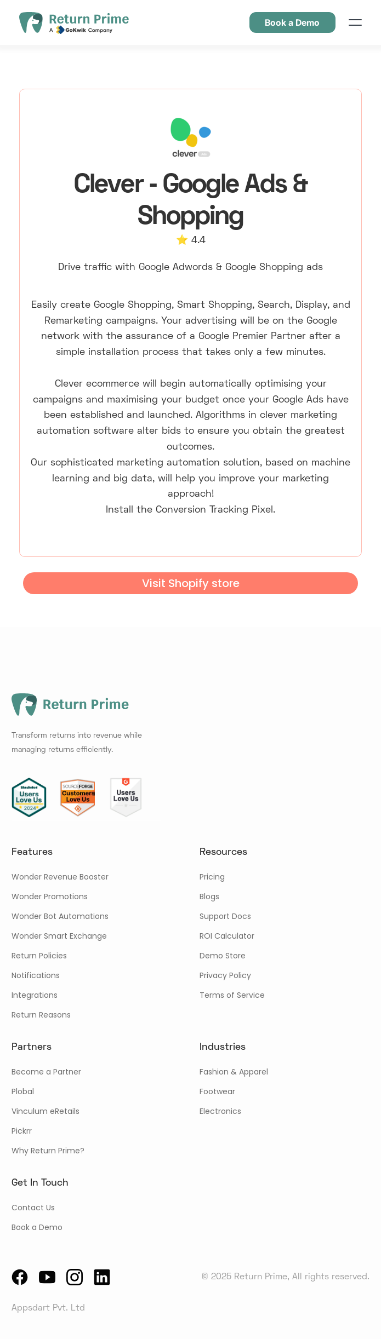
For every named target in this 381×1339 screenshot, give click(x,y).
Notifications (36, 975)
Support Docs (225, 916)
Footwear (217, 1091)
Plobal (23, 1091)
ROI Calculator (227, 935)
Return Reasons (41, 1014)
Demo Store (223, 955)
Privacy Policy (225, 975)
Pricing (212, 876)
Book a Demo (37, 1227)
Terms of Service (232, 995)
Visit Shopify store (191, 583)
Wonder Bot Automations (60, 916)
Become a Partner (46, 1071)
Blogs (209, 896)
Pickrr (22, 1130)
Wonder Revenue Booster (60, 876)
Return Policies (39, 955)
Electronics (220, 1111)
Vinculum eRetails (45, 1111)
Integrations (35, 995)
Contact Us (33, 1207)
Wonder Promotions (50, 896)
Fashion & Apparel (234, 1071)
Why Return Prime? (48, 1150)
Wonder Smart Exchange (59, 935)
